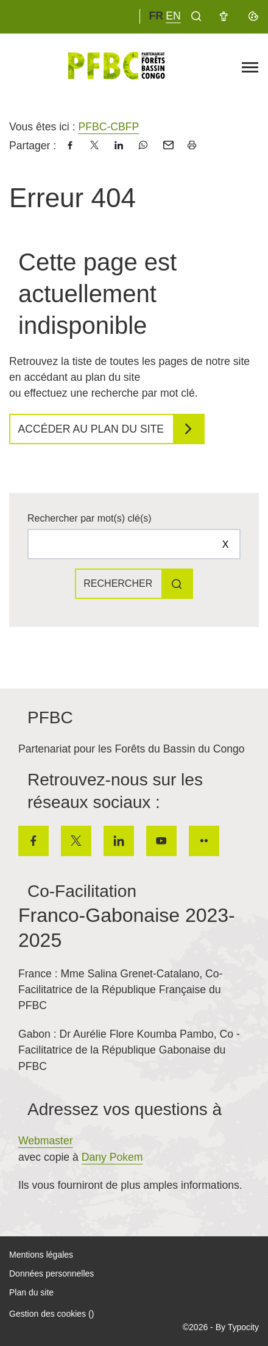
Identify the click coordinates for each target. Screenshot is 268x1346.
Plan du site (31, 1292)
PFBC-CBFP (108, 127)
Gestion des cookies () (51, 1314)
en (173, 16)
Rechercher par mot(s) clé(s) (89, 518)
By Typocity (237, 1327)
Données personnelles (51, 1273)
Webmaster (45, 1141)
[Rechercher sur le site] (134, 544)
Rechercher (117, 583)
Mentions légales (41, 1254)
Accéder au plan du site (91, 429)
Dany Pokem (112, 1157)
